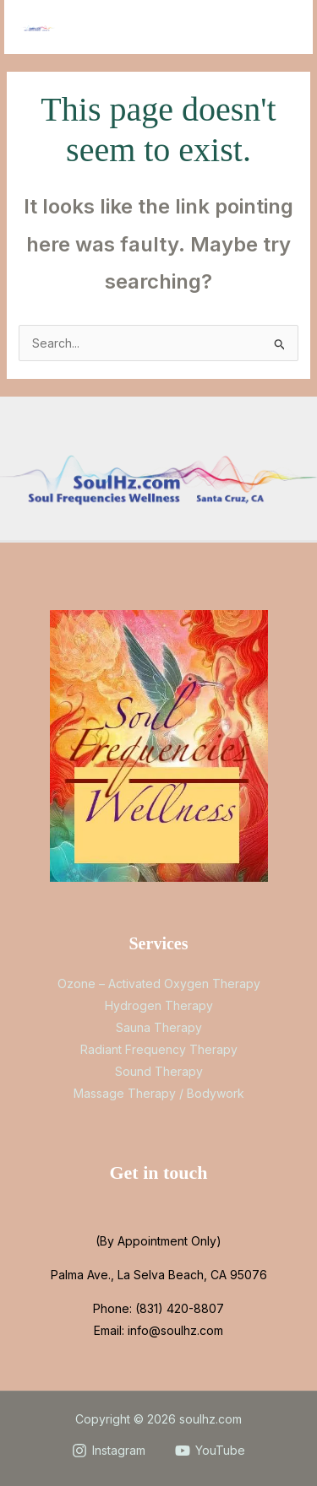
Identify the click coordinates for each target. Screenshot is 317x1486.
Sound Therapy (159, 1071)
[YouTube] (210, 1450)
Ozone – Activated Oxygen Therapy (158, 983)
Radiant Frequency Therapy (159, 1049)
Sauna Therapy (159, 1027)
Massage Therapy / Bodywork (159, 1093)
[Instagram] (108, 1450)
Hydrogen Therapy (159, 1005)
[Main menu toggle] (278, 27)
